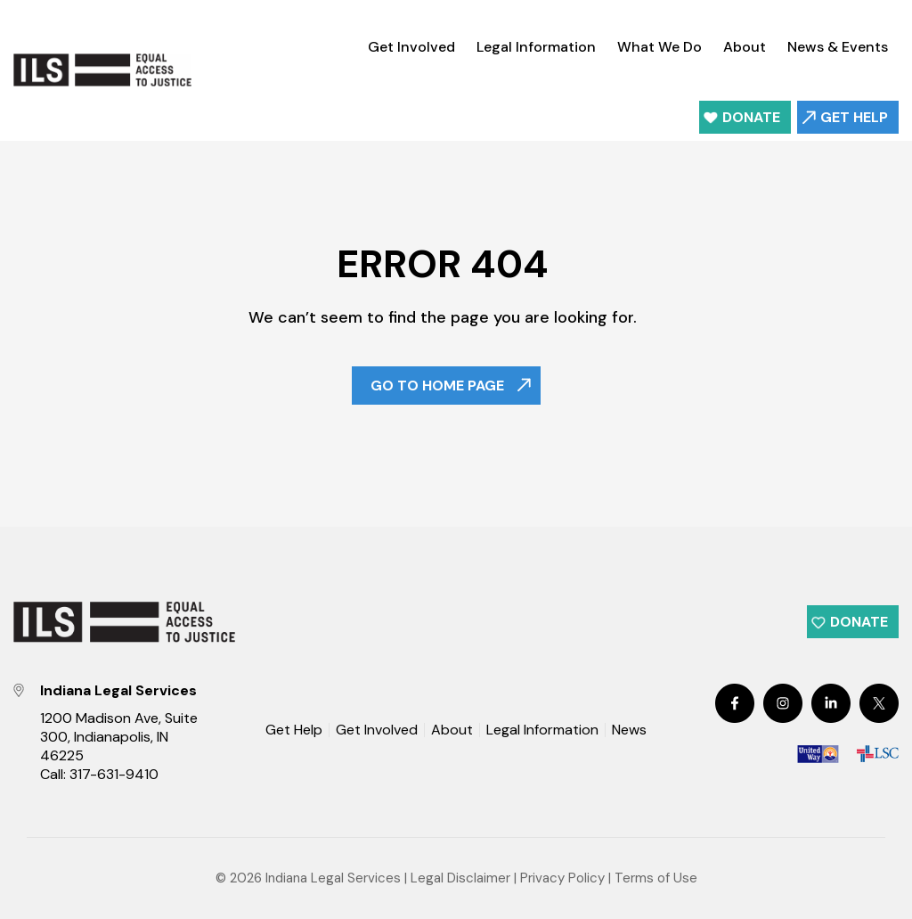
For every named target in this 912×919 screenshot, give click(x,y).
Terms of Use (656, 878)
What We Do (659, 46)
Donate (751, 117)
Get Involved (411, 46)
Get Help (854, 117)
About (744, 46)
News (629, 731)
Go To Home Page (437, 385)
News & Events (837, 46)
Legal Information (536, 46)
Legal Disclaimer (460, 878)
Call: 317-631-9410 (99, 774)
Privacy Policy (562, 878)
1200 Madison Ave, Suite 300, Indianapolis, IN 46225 (119, 737)
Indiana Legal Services (333, 878)
